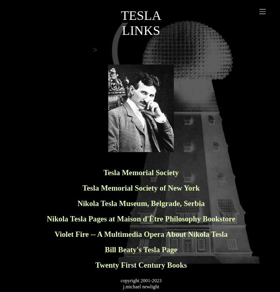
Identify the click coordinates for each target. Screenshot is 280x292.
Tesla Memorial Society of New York (141, 188)
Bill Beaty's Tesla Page (141, 249)
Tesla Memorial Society (141, 172)
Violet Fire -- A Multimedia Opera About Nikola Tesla (141, 234)
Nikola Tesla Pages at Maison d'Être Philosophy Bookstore (141, 219)
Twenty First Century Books (141, 265)
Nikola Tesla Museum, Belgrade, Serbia (141, 203)
